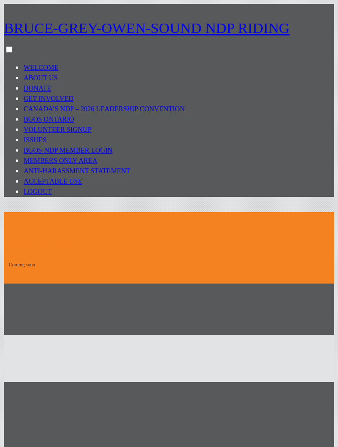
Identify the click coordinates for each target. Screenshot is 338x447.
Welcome (41, 67)
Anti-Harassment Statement (77, 171)
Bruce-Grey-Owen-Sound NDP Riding (147, 28)
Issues (35, 140)
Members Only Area (60, 160)
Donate (37, 88)
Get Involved (49, 98)
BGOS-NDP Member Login (68, 150)
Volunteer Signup (58, 129)
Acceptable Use (53, 181)
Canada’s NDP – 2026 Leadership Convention (104, 109)
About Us (41, 78)
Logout (38, 191)
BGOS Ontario (49, 119)
